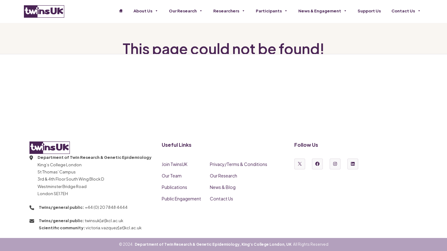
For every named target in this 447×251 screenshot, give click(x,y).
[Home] (121, 10)
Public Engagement (181, 198)
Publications (174, 187)
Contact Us (406, 10)
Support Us (369, 10)
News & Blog (223, 187)
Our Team (172, 175)
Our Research (186, 10)
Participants (272, 10)
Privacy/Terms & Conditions (238, 164)
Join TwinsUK (174, 164)
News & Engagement (322, 10)
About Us (145, 10)
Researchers (229, 10)
